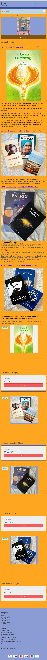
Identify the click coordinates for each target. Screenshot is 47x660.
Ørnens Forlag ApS (4, 4)
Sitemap (3, 644)
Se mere (3, 624)
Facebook (5, 648)
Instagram (13, 648)
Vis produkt (23, 385)
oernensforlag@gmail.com (13, 641)
